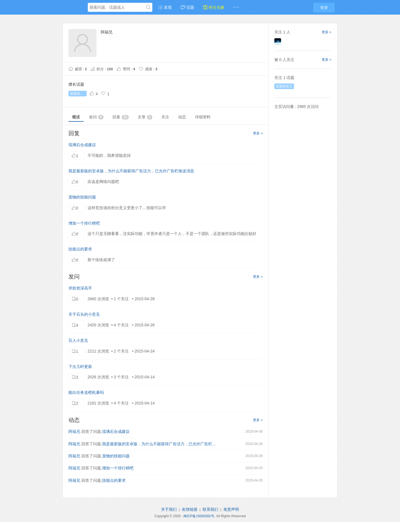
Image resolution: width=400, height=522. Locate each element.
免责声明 (231, 509)
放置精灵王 (78, 94)
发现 (165, 7)
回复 (120, 117)
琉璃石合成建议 (82, 145)
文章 (145, 117)
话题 (187, 7)
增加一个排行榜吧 (84, 223)
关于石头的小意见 (84, 314)
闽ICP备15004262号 (198, 516)
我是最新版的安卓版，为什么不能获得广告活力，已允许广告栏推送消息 (131, 171)
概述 (76, 117)
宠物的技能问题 (82, 197)
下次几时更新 (80, 366)
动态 (182, 117)
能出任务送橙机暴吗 (86, 392)
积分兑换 (213, 7)
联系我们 (210, 509)
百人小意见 (78, 340)
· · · (236, 7)
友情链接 (189, 509)
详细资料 (203, 117)
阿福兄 (74, 431)
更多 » (258, 133)
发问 (96, 117)
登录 (324, 7)
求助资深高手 (80, 288)
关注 (165, 117)
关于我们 (169, 509)
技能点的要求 (80, 249)
